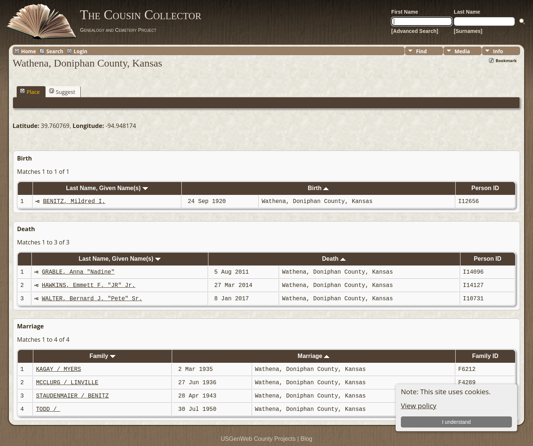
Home (28, 51)
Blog (306, 439)
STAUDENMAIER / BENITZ (72, 396)
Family (102, 356)
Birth (318, 188)
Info (498, 51)
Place (30, 91)
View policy (418, 405)
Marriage (313, 356)
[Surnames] (468, 31)
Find (421, 51)
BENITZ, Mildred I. (74, 201)
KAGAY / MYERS (58, 369)
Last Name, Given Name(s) (107, 188)
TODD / (48, 409)
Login (80, 51)
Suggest (62, 91)
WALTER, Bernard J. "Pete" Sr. (92, 299)
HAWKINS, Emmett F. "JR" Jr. (88, 285)
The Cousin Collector (140, 14)
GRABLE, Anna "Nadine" (78, 272)
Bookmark (506, 60)
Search (54, 51)
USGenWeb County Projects (258, 439)
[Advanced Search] (414, 31)
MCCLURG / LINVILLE (67, 383)
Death (334, 259)
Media (462, 51)
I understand (456, 422)
